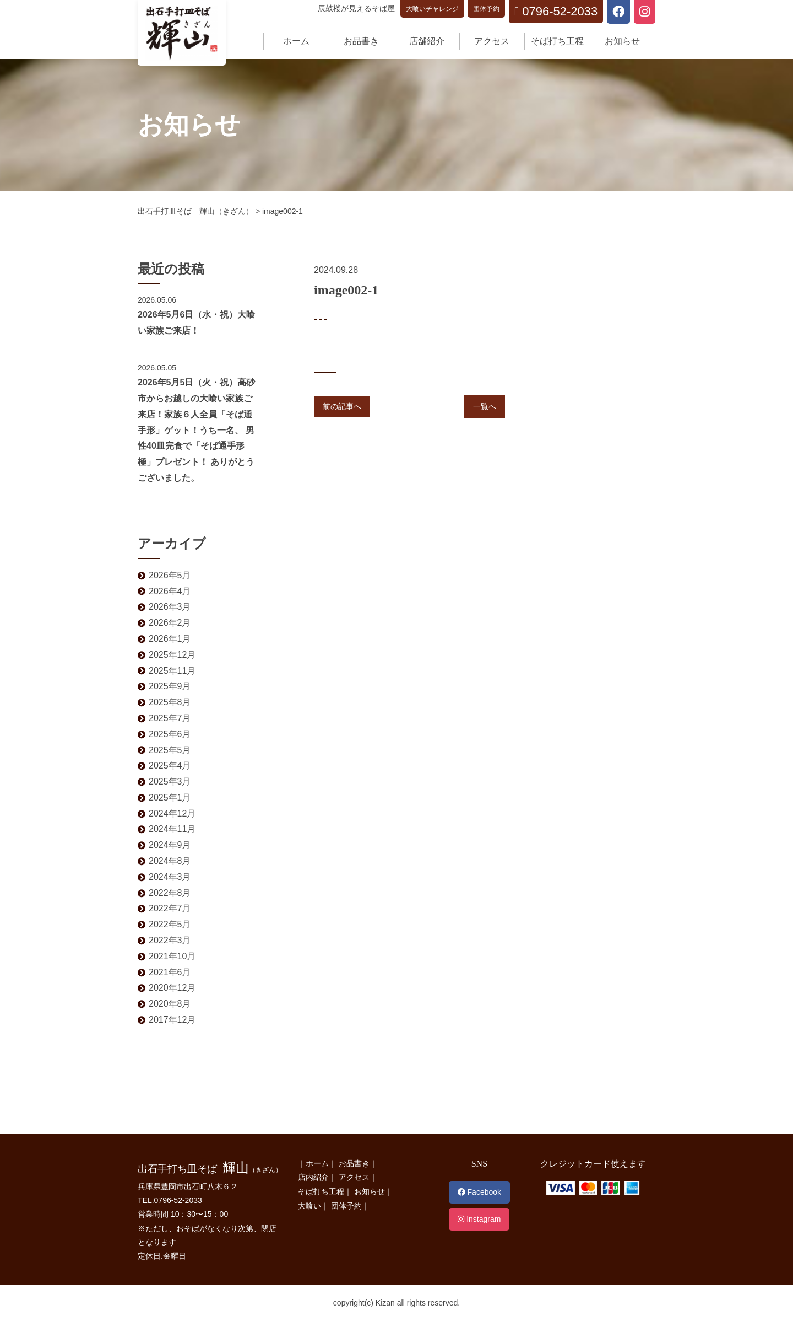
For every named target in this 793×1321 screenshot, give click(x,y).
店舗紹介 (426, 41)
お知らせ (622, 41)
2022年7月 (170, 908)
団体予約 (486, 9)
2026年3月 (170, 606)
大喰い (309, 1205)
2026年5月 (170, 575)
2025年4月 (170, 765)
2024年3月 (170, 877)
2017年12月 (172, 1019)
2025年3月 (170, 781)
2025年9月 (170, 686)
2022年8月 (170, 893)
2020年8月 (170, 1003)
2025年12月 (172, 654)
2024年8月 (170, 861)
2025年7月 (170, 718)
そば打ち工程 (557, 41)
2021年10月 (172, 956)
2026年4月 (170, 591)
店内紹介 (313, 1177)
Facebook (479, 1192)
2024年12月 (172, 813)
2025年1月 (170, 797)
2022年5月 (170, 924)
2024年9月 (170, 845)
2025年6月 (170, 734)
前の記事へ (342, 406)
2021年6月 (170, 972)
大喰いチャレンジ (432, 9)
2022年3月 (170, 940)
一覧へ (484, 406)
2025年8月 (170, 702)
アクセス (491, 41)
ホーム (296, 41)
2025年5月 (170, 750)
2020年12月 (172, 987)
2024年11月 (172, 829)
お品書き (361, 41)
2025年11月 (172, 670)
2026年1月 (170, 638)
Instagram (479, 1219)
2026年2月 (170, 622)
